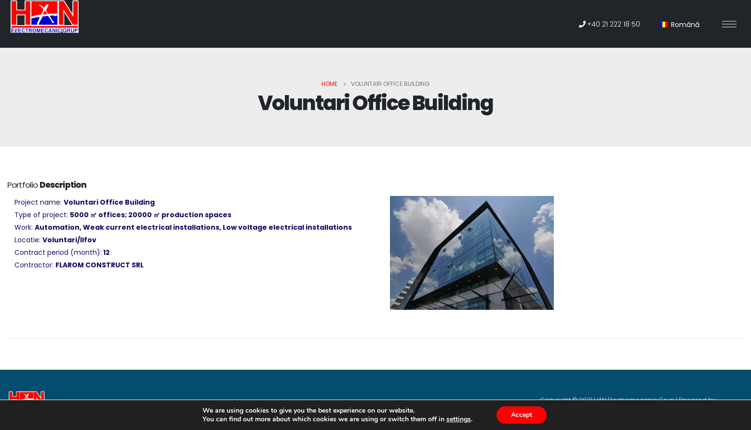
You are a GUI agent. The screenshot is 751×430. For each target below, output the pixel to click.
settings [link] (458, 419)
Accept (521, 414)
